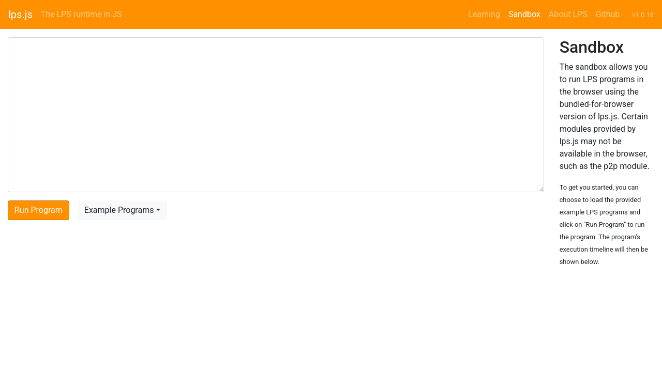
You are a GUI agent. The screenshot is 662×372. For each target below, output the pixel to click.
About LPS (568, 14)
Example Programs (119, 210)
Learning (484, 14)
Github (608, 14)
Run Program (38, 210)
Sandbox (524, 14)
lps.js (20, 14)
